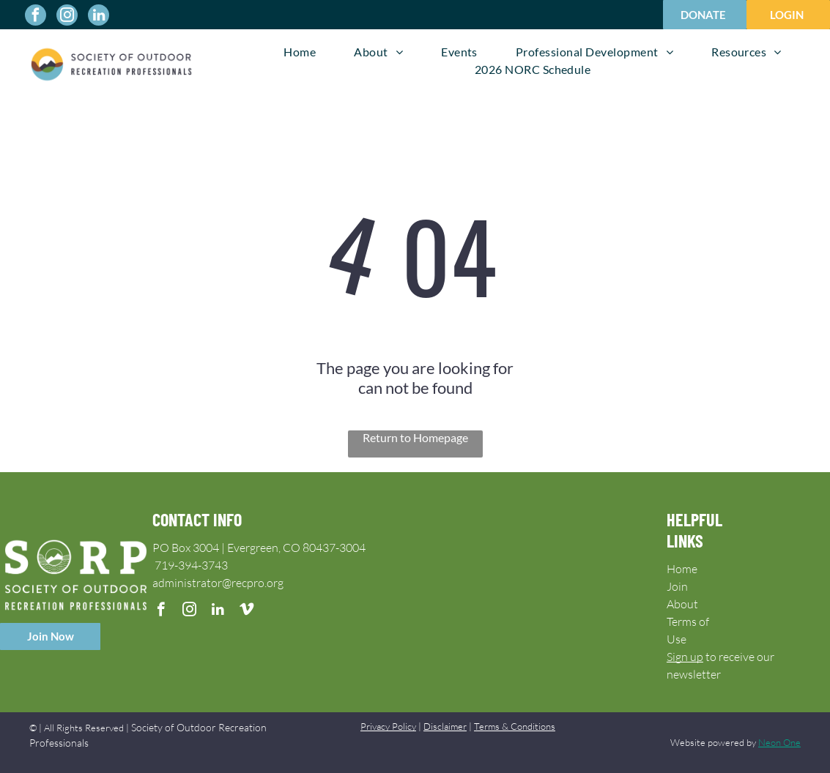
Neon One (779, 742)
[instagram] (67, 16)
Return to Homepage (415, 437)
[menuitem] (300, 51)
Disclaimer (445, 726)
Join (677, 586)
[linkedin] (98, 16)
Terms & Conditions (514, 726)
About (682, 604)
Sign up (685, 656)
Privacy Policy (388, 726)
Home (682, 568)
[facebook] (35, 16)
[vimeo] (246, 611)
